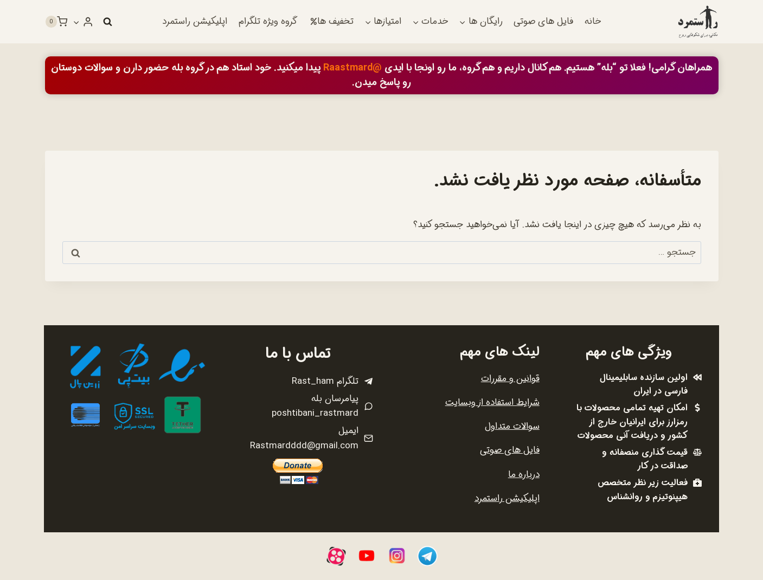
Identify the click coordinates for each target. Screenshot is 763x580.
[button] (77, 21)
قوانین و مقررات (510, 378)
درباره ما (524, 474)
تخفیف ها (332, 21)
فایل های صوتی (543, 21)
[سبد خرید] (56, 22)
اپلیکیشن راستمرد (194, 21)
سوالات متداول (512, 426)
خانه (593, 21)
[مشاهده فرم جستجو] (108, 21)
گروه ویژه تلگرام (268, 21)
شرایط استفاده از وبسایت (492, 402)
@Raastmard (352, 67)
